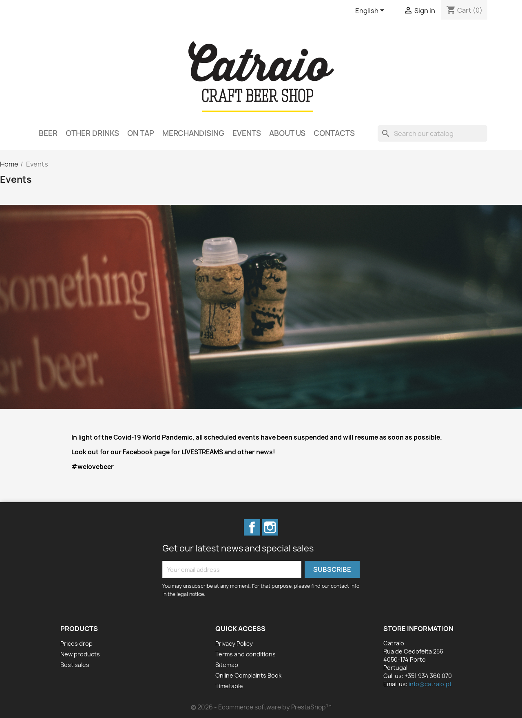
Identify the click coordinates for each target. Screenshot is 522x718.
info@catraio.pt (430, 684)
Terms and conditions (245, 654)
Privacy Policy (234, 643)
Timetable (229, 686)
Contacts (334, 133)
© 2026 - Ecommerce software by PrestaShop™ (261, 707)
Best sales (74, 665)
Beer (48, 133)
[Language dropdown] (371, 11)
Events (246, 133)
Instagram (270, 527)
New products (80, 654)
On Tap (140, 133)
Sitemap (226, 665)
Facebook (252, 527)
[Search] (432, 133)
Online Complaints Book (248, 675)
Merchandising (193, 133)
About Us (287, 133)
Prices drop (76, 643)
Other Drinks (92, 133)
